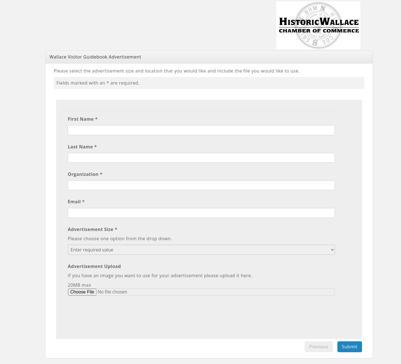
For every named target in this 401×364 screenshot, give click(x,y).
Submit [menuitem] (350, 347)
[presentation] (110, 314)
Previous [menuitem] (318, 347)
